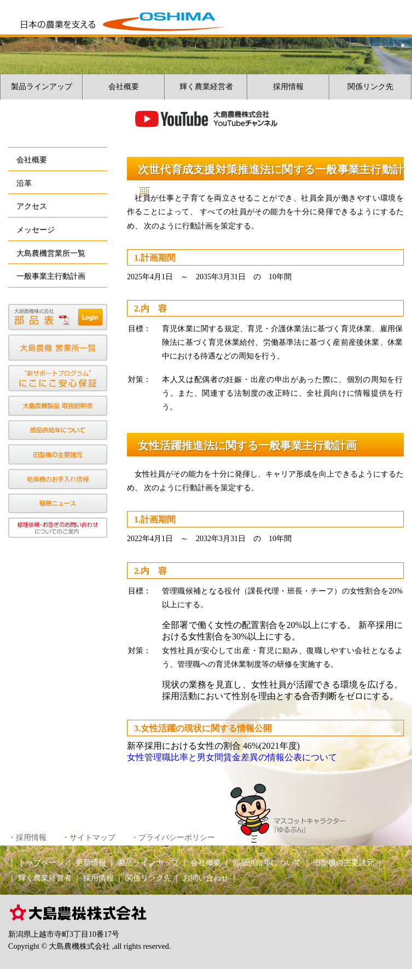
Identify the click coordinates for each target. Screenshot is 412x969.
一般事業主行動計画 (50, 276)
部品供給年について (267, 863)
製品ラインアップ (41, 87)
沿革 (24, 183)
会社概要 (123, 87)
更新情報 (91, 863)
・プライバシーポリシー (173, 837)
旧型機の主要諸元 (343, 863)
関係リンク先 (370, 87)
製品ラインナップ (148, 863)
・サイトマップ (88, 837)
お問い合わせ (206, 878)
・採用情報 (27, 837)
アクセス (31, 206)
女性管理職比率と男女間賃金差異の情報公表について (232, 757)
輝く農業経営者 (206, 87)
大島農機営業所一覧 (50, 253)
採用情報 (288, 87)
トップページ (41, 863)
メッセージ (35, 229)
